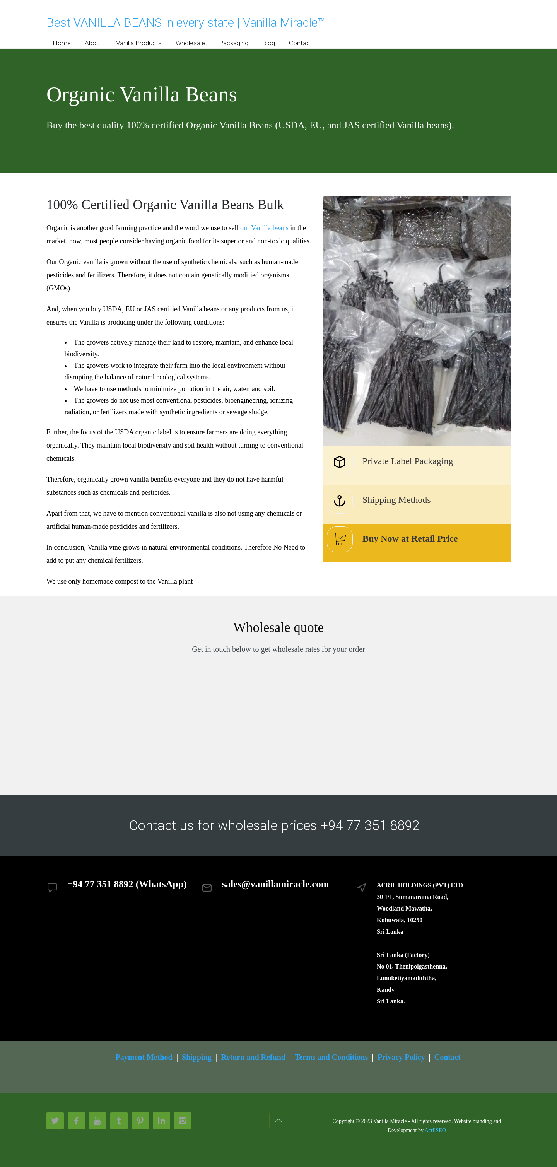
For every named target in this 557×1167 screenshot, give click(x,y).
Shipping (197, 1057)
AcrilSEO (435, 1130)
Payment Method (143, 1057)
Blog (268, 43)
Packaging (233, 43)
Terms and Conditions (331, 1057)
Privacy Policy (401, 1057)
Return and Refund (253, 1057)
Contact (300, 43)
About (93, 43)
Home (62, 43)
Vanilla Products (139, 43)
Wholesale (190, 43)
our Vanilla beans (264, 228)
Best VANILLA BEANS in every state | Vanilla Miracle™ (185, 22)
